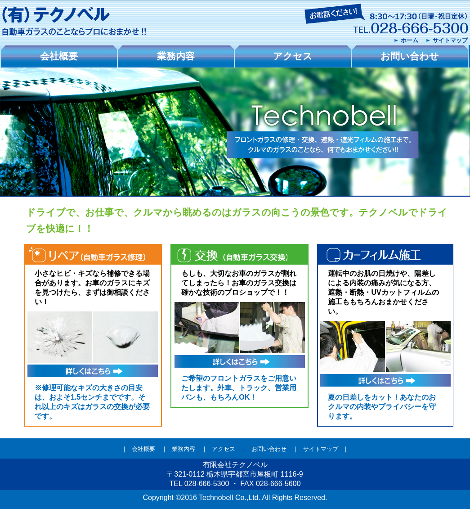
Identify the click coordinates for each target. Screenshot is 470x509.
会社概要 (143, 449)
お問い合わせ (268, 449)
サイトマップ (450, 40)
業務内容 (183, 449)
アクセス (223, 449)
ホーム (409, 40)
